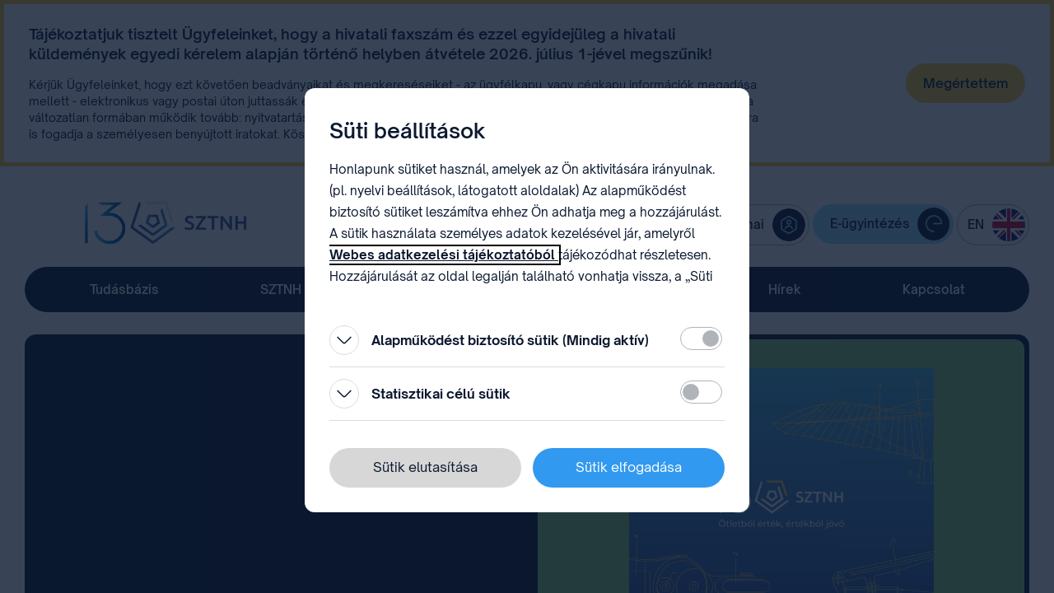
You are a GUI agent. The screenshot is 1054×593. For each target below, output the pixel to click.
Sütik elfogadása (629, 467)
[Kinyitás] (344, 340)
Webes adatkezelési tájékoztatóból (443, 255)
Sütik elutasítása (425, 467)
